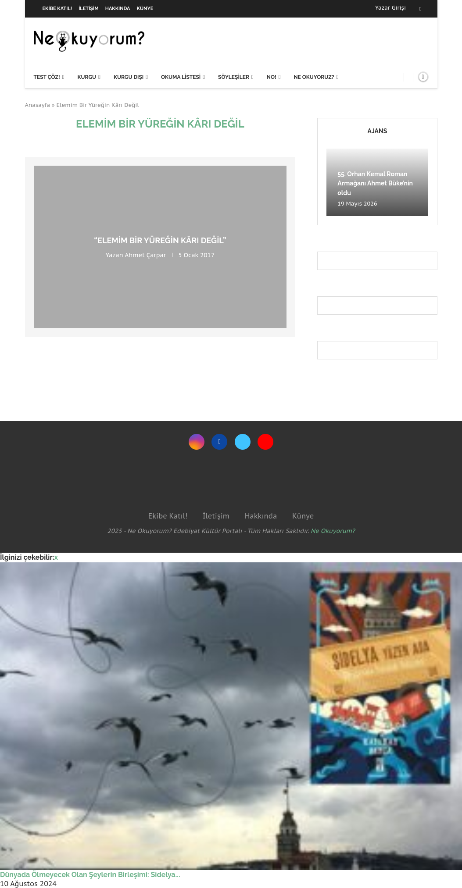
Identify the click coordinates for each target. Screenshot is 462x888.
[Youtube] (265, 442)
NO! (271, 77)
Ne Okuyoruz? (314, 77)
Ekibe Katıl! (57, 8)
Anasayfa (37, 105)
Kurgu (86, 77)
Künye (145, 8)
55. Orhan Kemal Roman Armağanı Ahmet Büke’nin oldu (375, 183)
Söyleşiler (233, 77)
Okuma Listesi (181, 77)
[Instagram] (196, 442)
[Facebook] (420, 8)
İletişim (89, 8)
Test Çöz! (47, 77)
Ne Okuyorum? (333, 531)
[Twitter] (243, 442)
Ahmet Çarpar (145, 255)
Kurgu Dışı (128, 77)
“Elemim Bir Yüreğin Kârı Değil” (160, 240)
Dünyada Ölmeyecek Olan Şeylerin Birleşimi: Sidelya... (90, 874)
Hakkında (117, 8)
